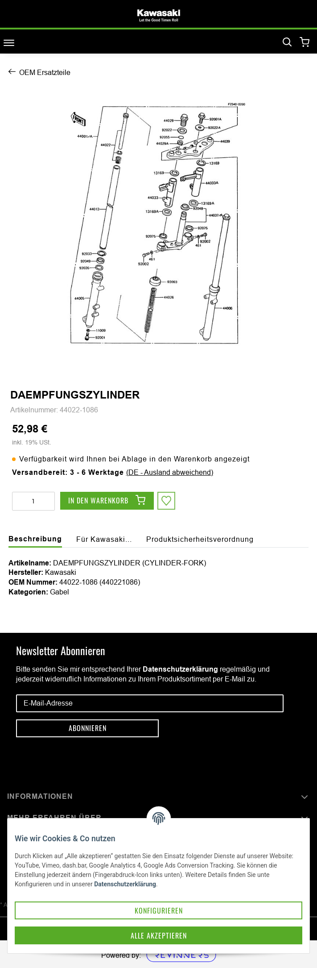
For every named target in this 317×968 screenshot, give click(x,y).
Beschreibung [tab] (35, 539)
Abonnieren (88, 728)
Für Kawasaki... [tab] (104, 539)
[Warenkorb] (305, 42)
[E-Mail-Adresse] (150, 703)
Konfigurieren (159, 910)
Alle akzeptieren (159, 935)
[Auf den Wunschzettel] (166, 501)
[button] (158, 797)
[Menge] (33, 501)
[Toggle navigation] (9, 42)
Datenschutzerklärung (180, 669)
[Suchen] (287, 42)
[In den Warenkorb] (107, 501)
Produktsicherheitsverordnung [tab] (200, 539)
